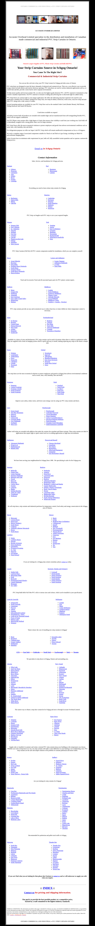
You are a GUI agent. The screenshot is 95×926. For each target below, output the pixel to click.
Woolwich (51, 208)
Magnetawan (63, 669)
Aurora (52, 227)
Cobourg (49, 322)
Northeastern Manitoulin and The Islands (23, 793)
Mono (12, 290)
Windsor (13, 353)
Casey (64, 805)
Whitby (13, 176)
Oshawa (13, 169)
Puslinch (62, 613)
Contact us (29, 892)
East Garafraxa (15, 297)
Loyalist (56, 264)
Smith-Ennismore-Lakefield (54, 424)
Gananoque (14, 606)
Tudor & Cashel (16, 492)
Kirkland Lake (66, 798)
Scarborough (59, 652)
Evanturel (65, 810)
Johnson (13, 684)
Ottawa (54, 640)
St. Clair (13, 550)
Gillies (55, 857)
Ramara (55, 540)
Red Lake (14, 764)
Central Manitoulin (16, 799)
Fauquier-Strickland (17, 733)
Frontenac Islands (16, 389)
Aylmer (13, 329)
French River (60, 760)
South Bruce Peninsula (18, 271)
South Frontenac (16, 392)
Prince (13, 692)
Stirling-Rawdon (16, 491)
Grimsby (13, 235)
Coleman (65, 808)
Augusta (13, 611)
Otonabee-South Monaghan (54, 423)
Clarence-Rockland (54, 443)
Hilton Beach (15, 702)
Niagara (9, 222)
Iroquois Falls (15, 725)
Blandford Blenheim (51, 358)
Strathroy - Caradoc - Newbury (57, 302)
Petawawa (47, 477)
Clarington (14, 172)
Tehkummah (14, 805)
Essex (9, 350)
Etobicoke (36, 652)
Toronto (54, 643)
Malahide (14, 331)
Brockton (14, 263)
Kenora (9, 757)
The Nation (52, 446)
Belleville (14, 470)
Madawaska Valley (49, 494)
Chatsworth (14, 418)
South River (62, 701)
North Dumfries (52, 203)
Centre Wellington (64, 608)
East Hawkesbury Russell (56, 453)
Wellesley (51, 205)
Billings (13, 796)
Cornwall (54, 572)
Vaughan (52, 225)
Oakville (13, 203)
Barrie (55, 518)
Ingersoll (47, 355)
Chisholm (14, 855)
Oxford (43, 350)
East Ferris (14, 857)
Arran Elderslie (15, 261)
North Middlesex (53, 292)
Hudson (64, 818)
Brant (12, 637)
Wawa (13, 689)
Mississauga (53, 171)
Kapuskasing (15, 726)
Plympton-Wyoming (17, 548)
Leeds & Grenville (12, 599)
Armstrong (65, 801)
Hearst (13, 723)
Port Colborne (15, 227)
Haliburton (10, 440)
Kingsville (14, 360)
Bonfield (13, 852)
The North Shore (16, 699)
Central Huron (15, 520)
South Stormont (56, 582)
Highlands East (15, 446)
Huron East (14, 521)
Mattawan (14, 859)
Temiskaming (62, 788)
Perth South (60, 392)
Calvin (13, 854)
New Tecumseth (57, 528)
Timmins (13, 720)
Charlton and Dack (68, 793)
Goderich (14, 526)
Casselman (52, 445)
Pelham (13, 241)
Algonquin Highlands (17, 443)
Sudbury (54, 757)
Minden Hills (15, 448)
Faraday (13, 486)
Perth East (60, 390)
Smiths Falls (14, 572)
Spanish (13, 694)
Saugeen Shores (15, 269)
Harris (64, 815)
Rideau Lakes (15, 619)
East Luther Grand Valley (18, 298)
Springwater (56, 543)
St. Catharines (15, 229)
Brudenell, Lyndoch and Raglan (53, 484)
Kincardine (14, 264)
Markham (53, 232)
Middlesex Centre (53, 300)
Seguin (61, 694)
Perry (60, 691)
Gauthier (64, 811)
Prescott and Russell (51, 440)
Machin (13, 771)
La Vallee (57, 731)
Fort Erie (13, 234)
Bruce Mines (15, 674)
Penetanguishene (58, 530)
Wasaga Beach (57, 531)
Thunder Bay (53, 842)
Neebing (55, 849)
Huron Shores (15, 670)
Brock (13, 178)
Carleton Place (15, 574)
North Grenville (15, 604)
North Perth (60, 387)
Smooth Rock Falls (16, 730)
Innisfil (55, 525)
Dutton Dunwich (16, 326)
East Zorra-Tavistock (51, 360)
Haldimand (14, 643)
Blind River (14, 672)
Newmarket (53, 234)
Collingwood (57, 523)
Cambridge (51, 198)
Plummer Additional (17, 691)
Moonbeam (14, 736)
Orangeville (14, 292)
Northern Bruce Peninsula (18, 266)
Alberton (56, 723)
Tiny (54, 547)
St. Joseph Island (16, 696)
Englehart (65, 796)
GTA (18, 652)
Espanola (58, 767)
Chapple (56, 726)
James (64, 820)
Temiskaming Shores (68, 791)
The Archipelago (64, 697)
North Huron (15, 531)
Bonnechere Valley (49, 482)
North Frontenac (16, 390)
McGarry (65, 827)
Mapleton (62, 611)
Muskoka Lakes (15, 819)
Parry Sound (59, 664)
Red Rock (56, 864)
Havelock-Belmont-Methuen (54, 419)
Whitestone (62, 672)
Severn (55, 542)
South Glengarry (56, 580)
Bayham (13, 322)
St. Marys (60, 389)
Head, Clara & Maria (50, 489)
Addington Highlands (60, 263)
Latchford (65, 799)
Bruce (9, 258)
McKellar (62, 686)
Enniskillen (14, 546)
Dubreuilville (15, 677)
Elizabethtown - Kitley (18, 614)
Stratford (60, 385)
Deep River (47, 474)
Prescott (13, 608)
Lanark (9, 569)
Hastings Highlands (17, 475)
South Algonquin (16, 862)
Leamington (14, 355)
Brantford (14, 638)
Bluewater (14, 518)
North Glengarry (56, 575)
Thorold (13, 230)
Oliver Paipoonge (58, 850)
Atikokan (57, 725)
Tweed (13, 479)
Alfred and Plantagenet (56, 450)
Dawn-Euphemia (16, 545)
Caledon (52, 172)
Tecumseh (14, 365)
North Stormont (56, 577)
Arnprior (46, 472)
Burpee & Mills (15, 798)
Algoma (9, 664)
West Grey (14, 424)
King (51, 239)
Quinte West (14, 472)
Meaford (13, 416)
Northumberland (48, 317)
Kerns (64, 821)
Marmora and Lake (16, 477)
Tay (54, 545)
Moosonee (14, 728)
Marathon (56, 852)
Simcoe (51, 515)
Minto (61, 606)
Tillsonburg (48, 356)
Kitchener (51, 200)
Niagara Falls (15, 225)
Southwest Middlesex (54, 293)
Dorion (55, 855)
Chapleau (59, 771)
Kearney (61, 674)
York (47, 222)
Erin (60, 604)
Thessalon (14, 675)
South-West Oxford (50, 363)
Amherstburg (15, 356)
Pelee (12, 366)
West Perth (60, 394)
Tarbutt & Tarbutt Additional (19, 697)
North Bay (14, 845)
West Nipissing (15, 849)
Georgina (52, 230)
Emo (55, 730)
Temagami (14, 847)
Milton (13, 201)
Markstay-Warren (61, 764)
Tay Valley (14, 585)
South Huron (15, 525)
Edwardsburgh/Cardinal (18, 613)
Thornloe (65, 828)
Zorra (46, 365)
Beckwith (14, 579)
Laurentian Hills (49, 475)
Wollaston (14, 496)
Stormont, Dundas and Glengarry (58, 569)
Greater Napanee (59, 261)
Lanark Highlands (16, 582)
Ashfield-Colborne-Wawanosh (20, 528)
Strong (61, 696)
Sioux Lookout (15, 765)
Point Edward (15, 555)
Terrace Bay (56, 869)
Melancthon (14, 300)
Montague (14, 584)
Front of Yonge (15, 618)
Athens (13, 609)
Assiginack (14, 794)
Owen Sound (15, 411)
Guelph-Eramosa (64, 609)
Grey (8, 408)
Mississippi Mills (16, 575)
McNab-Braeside (49, 496)
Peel (47, 166)
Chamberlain (66, 806)
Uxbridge (14, 181)
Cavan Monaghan (51, 414)
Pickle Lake (14, 772)
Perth (55, 382)
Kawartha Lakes (56, 637)
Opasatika (14, 738)
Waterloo (47, 195)
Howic (13, 530)
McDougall (62, 684)
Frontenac (10, 382)
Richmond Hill (54, 235)
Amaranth (14, 295)
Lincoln (13, 237)
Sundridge (62, 702)
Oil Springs (14, 553)
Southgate (14, 423)
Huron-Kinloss (15, 273)
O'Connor (56, 862)
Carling (61, 679)
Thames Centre (52, 295)
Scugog (13, 179)
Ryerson (61, 692)
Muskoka (10, 808)
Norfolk (54, 638)
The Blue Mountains (17, 412)
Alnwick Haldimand (53, 327)
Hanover (13, 414)
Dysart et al (14, 445)
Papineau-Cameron (16, 861)
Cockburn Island (16, 801)
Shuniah (55, 867)
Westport (13, 623)
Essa (54, 537)
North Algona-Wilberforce (52, 497)
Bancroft (13, 481)
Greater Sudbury (16, 642)
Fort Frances (58, 720)
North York (47, 652)
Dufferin (9, 287)
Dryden (13, 760)
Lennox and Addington (58, 258)
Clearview (56, 535)
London (50, 290)
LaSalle (13, 363)
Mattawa (13, 850)
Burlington (14, 198)
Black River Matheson (17, 731)
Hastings (9, 467)
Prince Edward (56, 642)
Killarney (59, 762)
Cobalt (64, 794)
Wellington (59, 599)
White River (14, 701)
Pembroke (47, 470)
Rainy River (54, 716)
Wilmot (50, 206)
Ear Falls (13, 767)
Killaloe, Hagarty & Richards (52, 487)
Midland (55, 526)
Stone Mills (57, 266)
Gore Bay (14, 791)
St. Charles (59, 765)
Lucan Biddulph (53, 298)
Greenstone (56, 847)
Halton (9, 195)
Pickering (14, 171)
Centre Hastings (16, 474)
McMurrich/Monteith (65, 687)
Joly (60, 680)
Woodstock (48, 353)
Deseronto (14, 482)
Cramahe (49, 329)
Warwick (13, 551)
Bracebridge (14, 811)
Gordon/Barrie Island (17, 803)
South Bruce (14, 268)
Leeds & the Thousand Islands (20, 616)
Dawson (56, 728)
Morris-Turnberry (16, 523)
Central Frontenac (16, 387)
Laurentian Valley (49, 492)
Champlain (52, 452)
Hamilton (14, 645)
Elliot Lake (14, 667)
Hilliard (64, 816)
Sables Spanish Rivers (62, 774)
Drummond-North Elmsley (19, 580)
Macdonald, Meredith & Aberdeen (21, 687)
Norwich (47, 361)
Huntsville (14, 814)
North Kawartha (51, 421)
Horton (46, 491)
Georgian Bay (15, 816)
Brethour (65, 803)
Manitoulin (10, 788)
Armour (61, 677)
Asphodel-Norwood (52, 412)
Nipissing (62, 689)
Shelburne (14, 293)
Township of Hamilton (53, 331)
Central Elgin (15, 324)
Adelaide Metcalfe (53, 297)
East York (26, 652)
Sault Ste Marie (15, 669)
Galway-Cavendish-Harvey (54, 418)
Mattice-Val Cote (16, 735)
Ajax (12, 174)
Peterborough (46, 408)
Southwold (14, 332)
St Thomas (14, 321)
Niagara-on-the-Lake (17, 239)
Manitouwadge (57, 859)
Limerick (13, 487)
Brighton (49, 321)
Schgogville (14, 602)
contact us (64, 562)
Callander (62, 667)
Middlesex (47, 287)
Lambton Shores (16, 540)
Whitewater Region (50, 499)
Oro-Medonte (57, 538)
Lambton (10, 535)
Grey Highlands (15, 421)
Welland (13, 232)
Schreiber (55, 866)
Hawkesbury (52, 448)
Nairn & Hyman (61, 772)
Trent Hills (50, 326)
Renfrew (42, 467)
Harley (64, 813)
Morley (56, 735)
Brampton (53, 169)
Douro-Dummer (51, 416)
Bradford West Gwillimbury (61, 521)
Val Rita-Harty (15, 740)
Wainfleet (14, 242)
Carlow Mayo (15, 484)
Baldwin (58, 769)
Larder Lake (66, 823)
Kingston (13, 385)
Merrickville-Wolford (17, 621)
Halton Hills (14, 200)
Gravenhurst (14, 813)
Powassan (62, 670)
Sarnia (13, 538)
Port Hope (50, 324)
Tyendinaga (14, 494)
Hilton (13, 679)
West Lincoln (15, 244)
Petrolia (13, 541)
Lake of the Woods (59, 733)
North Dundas (55, 574)
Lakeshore (14, 361)
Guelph (61, 602)
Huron (9, 515)
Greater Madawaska (50, 486)
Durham (9, 166)
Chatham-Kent (15, 640)
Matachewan (66, 825)
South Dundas (55, 579)
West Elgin (14, 327)
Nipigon (55, 861)
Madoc (13, 489)
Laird (12, 686)
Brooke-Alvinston (16, 543)
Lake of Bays (15, 818)
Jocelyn (13, 682)
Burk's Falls (62, 699)
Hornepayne (14, 680)
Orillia (55, 520)
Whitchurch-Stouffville (57, 237)
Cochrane (10, 716)
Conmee (55, 854)
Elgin (8, 317)
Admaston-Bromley (50, 481)
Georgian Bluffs (16, 419)
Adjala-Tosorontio (58, 533)
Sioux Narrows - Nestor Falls (20, 774)
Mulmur (13, 302)
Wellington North (64, 614)
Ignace (13, 769)
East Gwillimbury (55, 229)
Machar (61, 682)
